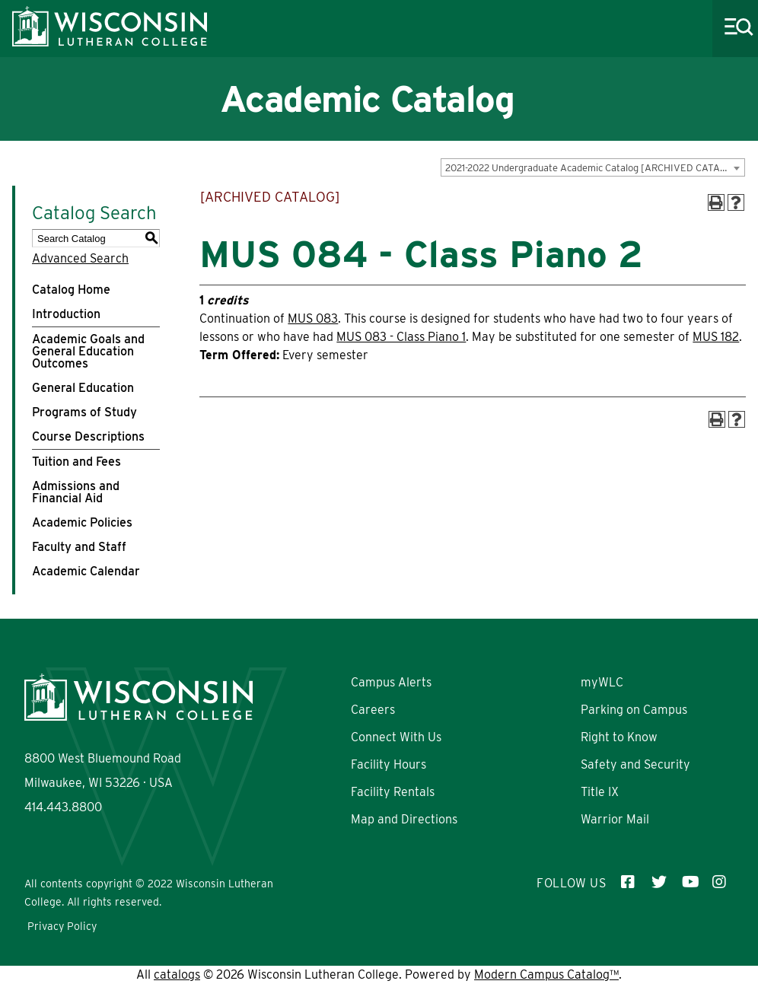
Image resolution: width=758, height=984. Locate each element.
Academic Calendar (86, 571)
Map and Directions (404, 819)
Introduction (66, 314)
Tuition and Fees (76, 461)
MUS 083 (313, 318)
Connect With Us (396, 737)
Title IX (600, 792)
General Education (83, 388)
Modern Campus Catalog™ (546, 974)
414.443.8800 (63, 807)
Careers (373, 709)
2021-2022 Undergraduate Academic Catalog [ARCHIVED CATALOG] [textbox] (594, 168)
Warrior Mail (615, 819)
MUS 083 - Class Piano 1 (401, 337)
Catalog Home (71, 289)
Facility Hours (388, 764)
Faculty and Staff (79, 547)
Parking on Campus (634, 709)
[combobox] (593, 167)
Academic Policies (82, 522)
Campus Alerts (391, 682)
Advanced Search (80, 258)
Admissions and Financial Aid (75, 492)
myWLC (602, 682)
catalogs (177, 974)
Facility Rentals (393, 792)
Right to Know (619, 737)
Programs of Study (84, 412)
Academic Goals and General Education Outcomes (88, 351)
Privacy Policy (62, 926)
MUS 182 (716, 337)
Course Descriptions (88, 436)
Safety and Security (635, 764)
